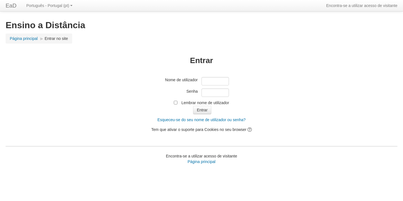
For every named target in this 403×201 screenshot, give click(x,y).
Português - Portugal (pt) (49, 5)
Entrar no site (56, 38)
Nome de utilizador (181, 80)
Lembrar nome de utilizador (205, 102)
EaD (11, 6)
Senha (192, 91)
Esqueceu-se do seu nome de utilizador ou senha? (201, 120)
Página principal (24, 38)
